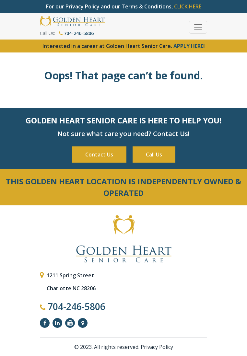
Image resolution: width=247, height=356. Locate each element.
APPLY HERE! (189, 46)
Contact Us (99, 154)
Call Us (154, 154)
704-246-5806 (76, 33)
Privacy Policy (157, 346)
